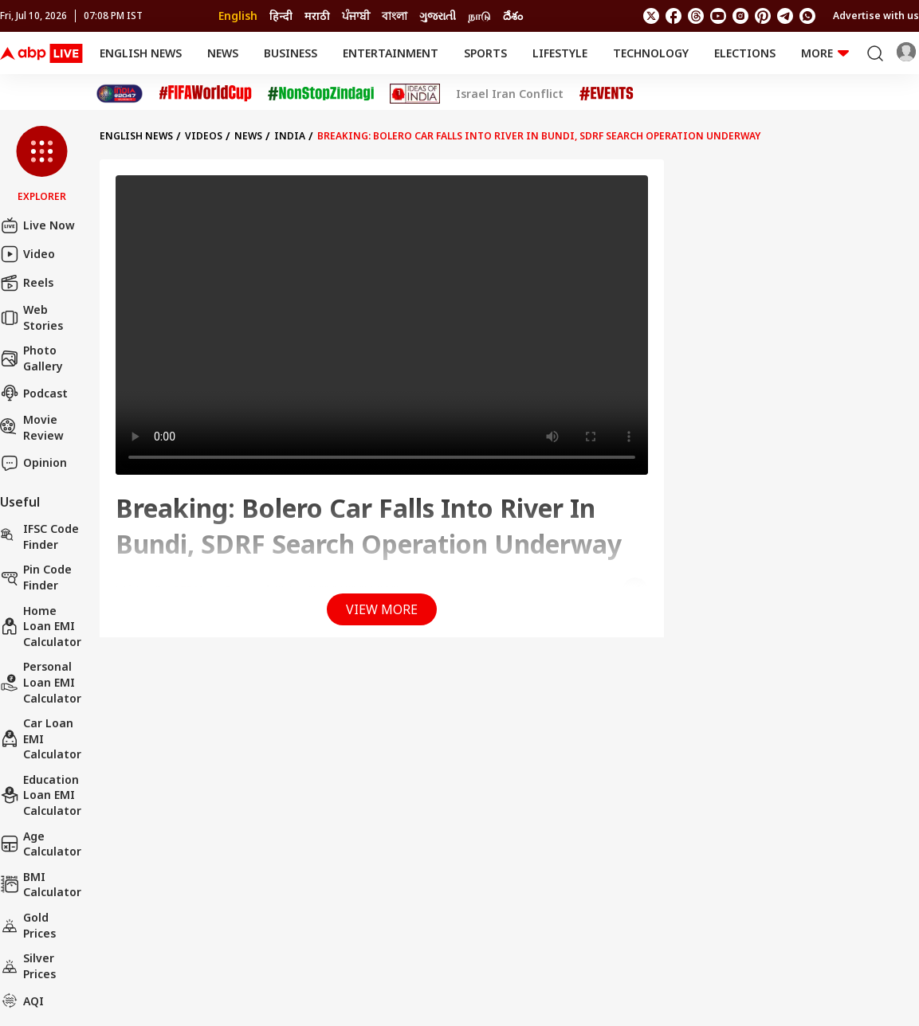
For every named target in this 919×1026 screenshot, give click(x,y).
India (289, 136)
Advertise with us (876, 15)
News (222, 53)
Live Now (37, 225)
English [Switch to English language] (237, 15)
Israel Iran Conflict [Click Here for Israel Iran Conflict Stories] (510, 94)
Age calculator (40, 844)
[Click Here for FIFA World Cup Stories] (205, 93)
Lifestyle (559, 53)
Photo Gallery (31, 358)
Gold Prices (28, 925)
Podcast (34, 392)
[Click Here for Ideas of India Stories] (415, 94)
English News (141, 53)
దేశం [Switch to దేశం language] (513, 15)
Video (27, 254)
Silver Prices (28, 965)
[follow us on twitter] (651, 15)
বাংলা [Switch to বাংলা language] (394, 15)
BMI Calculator (40, 884)
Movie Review (32, 427)
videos (203, 136)
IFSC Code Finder (39, 536)
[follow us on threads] (695, 15)
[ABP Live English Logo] (41, 53)
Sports (485, 53)
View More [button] (382, 609)
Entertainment (390, 53)
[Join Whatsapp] (807, 15)
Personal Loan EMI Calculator (40, 682)
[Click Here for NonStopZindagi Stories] (321, 94)
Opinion (33, 462)
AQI (22, 1000)
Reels (26, 282)
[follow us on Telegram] (785, 15)
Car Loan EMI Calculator (40, 738)
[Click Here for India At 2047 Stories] (119, 94)
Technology (651, 53)
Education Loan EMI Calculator (40, 795)
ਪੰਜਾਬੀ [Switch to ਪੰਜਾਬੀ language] (356, 15)
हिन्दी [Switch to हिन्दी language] (281, 15)
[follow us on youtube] (718, 15)
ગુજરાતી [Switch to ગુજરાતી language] (437, 15)
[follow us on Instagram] (740, 15)
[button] (42, 165)
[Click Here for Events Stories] (606, 93)
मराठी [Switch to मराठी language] (317, 15)
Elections (745, 53)
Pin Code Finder (36, 577)
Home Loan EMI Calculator (40, 626)
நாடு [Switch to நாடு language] (479, 15)
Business (290, 53)
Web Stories (31, 317)
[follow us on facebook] (673, 15)
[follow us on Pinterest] (762, 15)
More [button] (825, 53)
